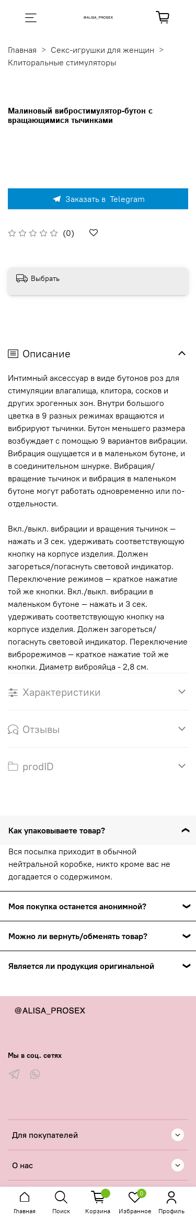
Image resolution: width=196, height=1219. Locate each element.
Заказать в (98, 199)
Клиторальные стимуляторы (62, 62)
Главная (22, 49)
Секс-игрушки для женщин (102, 49)
